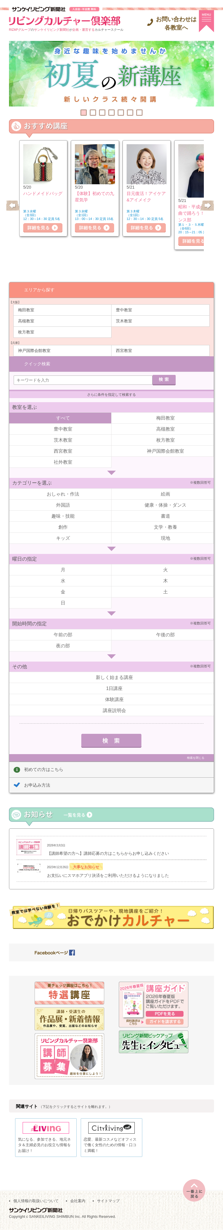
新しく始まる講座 (114, 676)
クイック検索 (37, 362)
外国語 (63, 504)
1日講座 (114, 687)
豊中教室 (124, 309)
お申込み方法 (37, 784)
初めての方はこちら (43, 768)
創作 (63, 526)
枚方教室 (26, 331)
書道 (165, 515)
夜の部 (63, 645)
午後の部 (165, 634)
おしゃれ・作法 (63, 493)
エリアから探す (39, 289)
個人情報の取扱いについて (36, 1204)
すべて (63, 417)
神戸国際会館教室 (34, 350)
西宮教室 (124, 350)
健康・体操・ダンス (165, 504)
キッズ (63, 537)
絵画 (165, 493)
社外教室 (63, 461)
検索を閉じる (195, 757)
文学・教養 (165, 526)
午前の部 (63, 634)
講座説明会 (114, 709)
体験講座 (114, 698)
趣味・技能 (63, 515)
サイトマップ (108, 1204)
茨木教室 (124, 320)
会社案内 (77, 1204)
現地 (165, 537)
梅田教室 (26, 309)
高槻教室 (26, 320)
